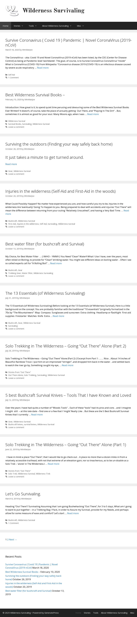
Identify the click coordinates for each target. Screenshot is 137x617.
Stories (20, 26)
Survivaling (27, 124)
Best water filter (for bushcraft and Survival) (44, 244)
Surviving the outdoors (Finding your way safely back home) (59, 144)
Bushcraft (12, 221)
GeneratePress (51, 612)
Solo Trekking (30, 375)
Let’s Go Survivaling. (23, 494)
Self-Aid (43, 224)
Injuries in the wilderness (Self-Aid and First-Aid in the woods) (60, 191)
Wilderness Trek (43, 473)
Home (5, 25)
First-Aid (12, 224)
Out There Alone (15, 375)
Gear (10, 171)
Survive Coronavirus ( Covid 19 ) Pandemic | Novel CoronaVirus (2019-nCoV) (68, 42)
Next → (13, 539)
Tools (34, 26)
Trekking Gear (14, 273)
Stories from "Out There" (19, 372)
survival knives (30, 424)
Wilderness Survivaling (53, 11)
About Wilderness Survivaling (58, 26)
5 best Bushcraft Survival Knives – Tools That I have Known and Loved (68, 395)
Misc (82, 26)
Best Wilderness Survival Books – (35, 94)
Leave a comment (16, 127)
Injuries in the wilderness (28, 224)
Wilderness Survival (16, 121)
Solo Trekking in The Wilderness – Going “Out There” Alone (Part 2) (65, 346)
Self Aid (11, 74)
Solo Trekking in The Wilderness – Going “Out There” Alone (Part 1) (65, 444)
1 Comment (13, 77)
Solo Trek (12, 473)
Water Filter (27, 273)
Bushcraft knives (15, 424)
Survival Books (14, 124)
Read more (43, 67)
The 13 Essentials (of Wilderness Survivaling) (45, 293)
